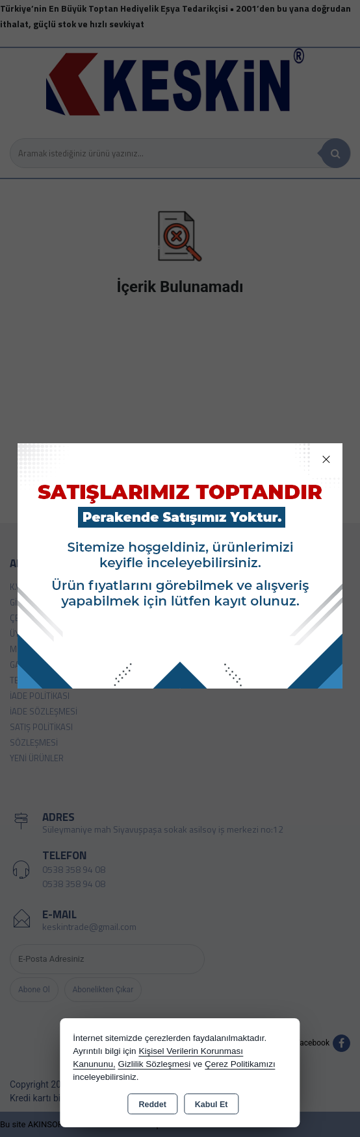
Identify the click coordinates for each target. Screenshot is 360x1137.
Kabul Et (211, 1104)
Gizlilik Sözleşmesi (154, 1064)
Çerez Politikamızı (240, 1064)
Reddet (152, 1104)
